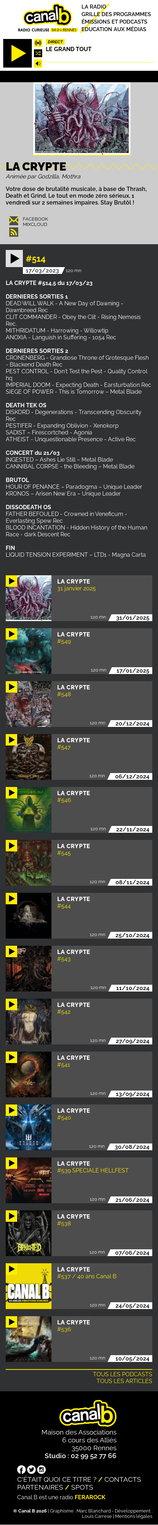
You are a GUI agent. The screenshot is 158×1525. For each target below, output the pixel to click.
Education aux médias (114, 29)
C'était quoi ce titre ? (57, 1479)
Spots (82, 1487)
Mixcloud (35, 224)
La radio (94, 7)
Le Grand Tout (69, 49)
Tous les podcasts (122, 1374)
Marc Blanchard (93, 1511)
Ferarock (90, 1497)
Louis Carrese (97, 1516)
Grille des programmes (116, 14)
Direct (55, 42)
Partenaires (40, 1487)
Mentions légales (133, 1516)
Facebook (35, 219)
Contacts (122, 1479)
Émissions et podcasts (114, 22)
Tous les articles (124, 1381)
